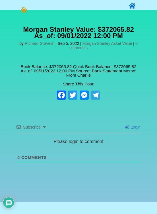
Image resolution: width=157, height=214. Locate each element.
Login (133, 127)
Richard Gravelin (39, 43)
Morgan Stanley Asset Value (107, 43)
